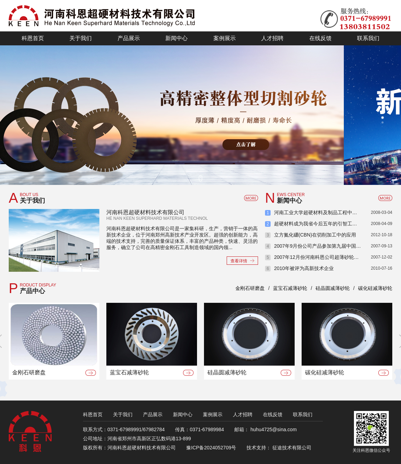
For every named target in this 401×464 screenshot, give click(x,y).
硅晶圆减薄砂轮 (333, 288)
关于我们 (123, 414)
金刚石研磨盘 (250, 288)
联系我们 (302, 414)
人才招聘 (242, 414)
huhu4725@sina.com (273, 429)
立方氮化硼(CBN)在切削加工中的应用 (315, 235)
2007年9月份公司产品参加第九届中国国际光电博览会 (332, 246)
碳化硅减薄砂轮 (375, 288)
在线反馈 (272, 414)
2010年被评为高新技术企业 (304, 268)
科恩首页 (93, 414)
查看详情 (238, 261)
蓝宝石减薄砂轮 (290, 288)
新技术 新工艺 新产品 (172, 115)
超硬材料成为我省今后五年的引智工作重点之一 (325, 223)
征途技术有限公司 (291, 447)
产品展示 (152, 414)
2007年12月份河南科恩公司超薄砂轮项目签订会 (326, 257)
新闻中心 (182, 414)
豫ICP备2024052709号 (211, 447)
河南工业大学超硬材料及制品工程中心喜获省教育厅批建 (333, 212)
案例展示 (212, 414)
